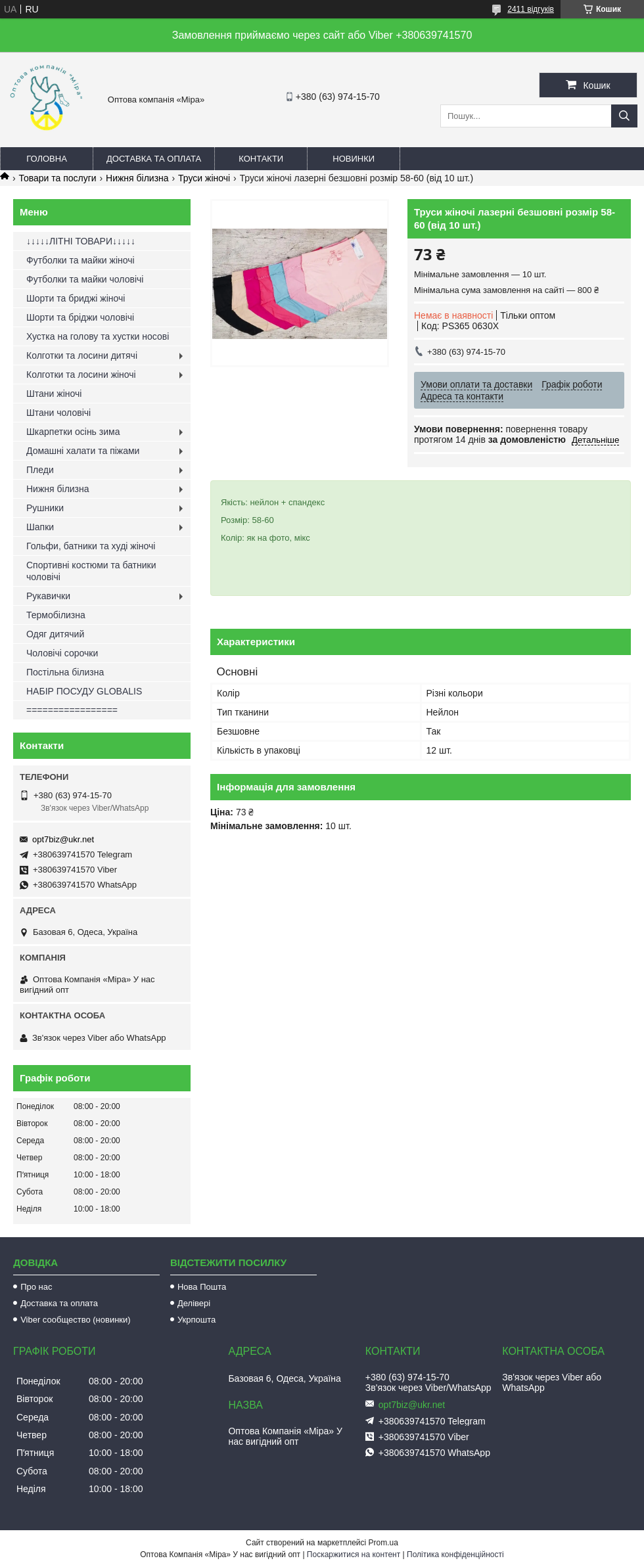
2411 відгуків (530, 9)
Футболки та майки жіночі (80, 260)
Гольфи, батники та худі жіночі (90, 546)
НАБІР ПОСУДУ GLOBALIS (84, 691)
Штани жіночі (53, 393)
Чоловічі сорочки (62, 653)
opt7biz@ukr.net (63, 839)
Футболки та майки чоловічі (84, 279)
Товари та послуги (57, 178)
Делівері (193, 1303)
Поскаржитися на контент (353, 1554)
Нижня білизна (137, 178)
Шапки (40, 527)
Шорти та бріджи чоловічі (80, 317)
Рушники (45, 508)
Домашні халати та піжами (82, 450)
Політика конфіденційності (455, 1554)
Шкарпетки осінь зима (73, 431)
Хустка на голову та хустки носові (97, 336)
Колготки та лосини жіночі (81, 374)
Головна (46, 159)
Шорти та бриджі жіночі (75, 298)
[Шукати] (624, 115)
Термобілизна (55, 615)
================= (72, 710)
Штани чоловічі (58, 412)
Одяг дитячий (55, 634)
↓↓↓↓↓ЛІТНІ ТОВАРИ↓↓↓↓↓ (80, 241)
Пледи (40, 470)
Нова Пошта (201, 1287)
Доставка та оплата (153, 159)
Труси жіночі (204, 178)
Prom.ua (383, 1542)
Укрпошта (196, 1320)
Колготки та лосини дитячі (81, 355)
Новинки (354, 159)
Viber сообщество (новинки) (75, 1320)
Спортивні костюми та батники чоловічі (91, 571)
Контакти (261, 159)
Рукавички (48, 596)
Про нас (36, 1287)
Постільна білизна (65, 672)
